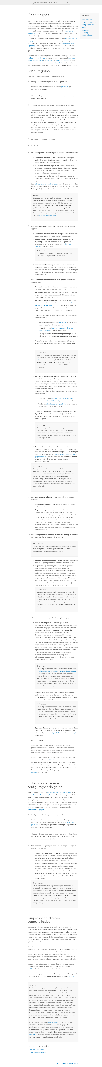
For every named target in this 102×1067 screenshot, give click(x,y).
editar (33, 765)
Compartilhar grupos (37, 1049)
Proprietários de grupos (38, 1052)
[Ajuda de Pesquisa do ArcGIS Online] (49, 2)
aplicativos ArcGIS (54, 1022)
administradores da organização (39, 795)
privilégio (31, 969)
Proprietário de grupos (36, 810)
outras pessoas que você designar (59, 792)
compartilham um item (49, 947)
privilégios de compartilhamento (46, 184)
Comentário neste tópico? (69, 1063)
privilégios (64, 86)
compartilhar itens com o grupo (54, 760)
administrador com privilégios (56, 404)
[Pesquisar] (67, 3)
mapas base (49, 60)
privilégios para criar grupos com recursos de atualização (56, 671)
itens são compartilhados (47, 215)
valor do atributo (42, 360)
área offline (33, 1035)
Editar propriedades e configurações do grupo (89, 24)
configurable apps (62, 60)
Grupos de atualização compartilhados (87, 32)
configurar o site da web (36, 58)
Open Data (59, 63)
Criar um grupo (87, 19)
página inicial (38, 60)
